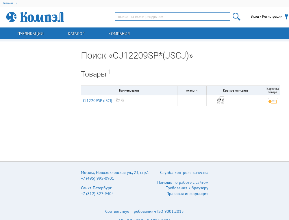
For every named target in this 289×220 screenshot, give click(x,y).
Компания (119, 33)
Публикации (30, 33)
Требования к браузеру (187, 187)
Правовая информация (187, 193)
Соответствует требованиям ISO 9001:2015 (144, 211)
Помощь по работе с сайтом (182, 182)
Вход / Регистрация (266, 16)
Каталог (76, 33)
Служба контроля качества (184, 172)
